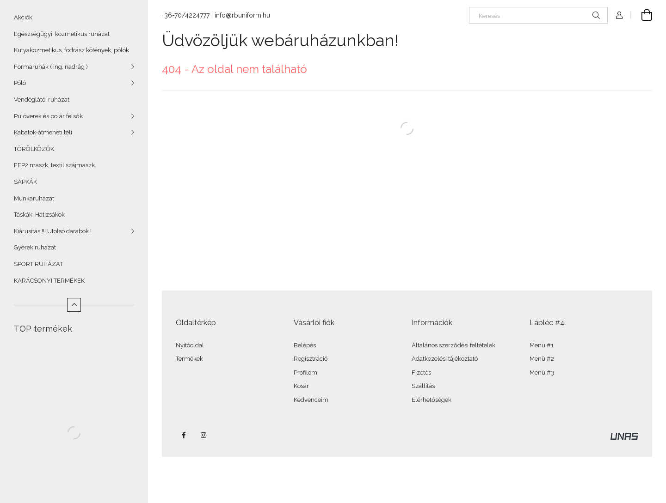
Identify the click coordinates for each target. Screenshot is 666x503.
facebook (183, 435)
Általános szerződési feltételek (453, 345)
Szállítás (423, 385)
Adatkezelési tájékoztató (445, 358)
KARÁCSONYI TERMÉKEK (49, 280)
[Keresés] (538, 15)
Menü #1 (542, 345)
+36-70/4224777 (186, 15)
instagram (204, 435)
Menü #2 (542, 358)
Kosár (301, 385)
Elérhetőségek (431, 399)
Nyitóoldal (190, 345)
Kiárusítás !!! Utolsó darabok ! (53, 231)
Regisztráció (310, 358)
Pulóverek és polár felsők (48, 116)
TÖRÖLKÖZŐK (34, 148)
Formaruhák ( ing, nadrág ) (51, 66)
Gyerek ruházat (35, 247)
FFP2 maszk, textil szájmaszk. (55, 165)
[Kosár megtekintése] (641, 15)
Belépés (305, 345)
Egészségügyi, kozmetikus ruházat (62, 33)
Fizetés (421, 372)
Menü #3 (542, 372)
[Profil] (619, 15)
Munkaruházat (34, 198)
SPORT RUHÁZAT (38, 264)
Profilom (305, 372)
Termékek (189, 358)
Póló (20, 82)
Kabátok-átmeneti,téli (43, 132)
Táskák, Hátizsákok (39, 214)
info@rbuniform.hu (242, 15)
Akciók (23, 17)
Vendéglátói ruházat (41, 99)
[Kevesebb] (74, 305)
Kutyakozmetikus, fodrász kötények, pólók (71, 50)
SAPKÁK (25, 181)
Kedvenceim (311, 399)
